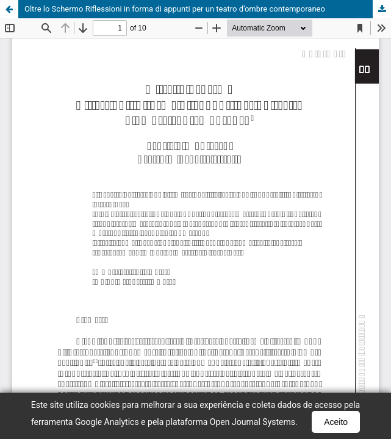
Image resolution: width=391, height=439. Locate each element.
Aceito (336, 422)
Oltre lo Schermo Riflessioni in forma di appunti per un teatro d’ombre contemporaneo (174, 8)
